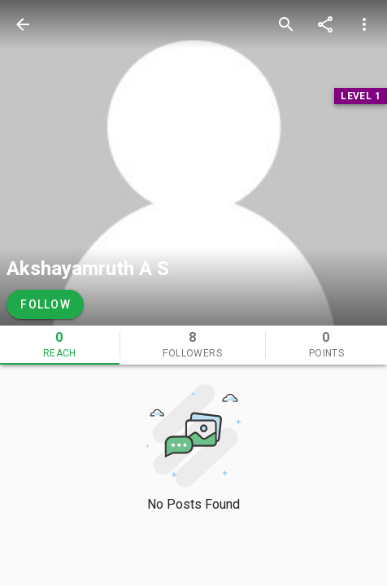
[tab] (60, 345)
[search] (286, 24)
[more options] (364, 24)
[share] (325, 24)
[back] (22, 24)
